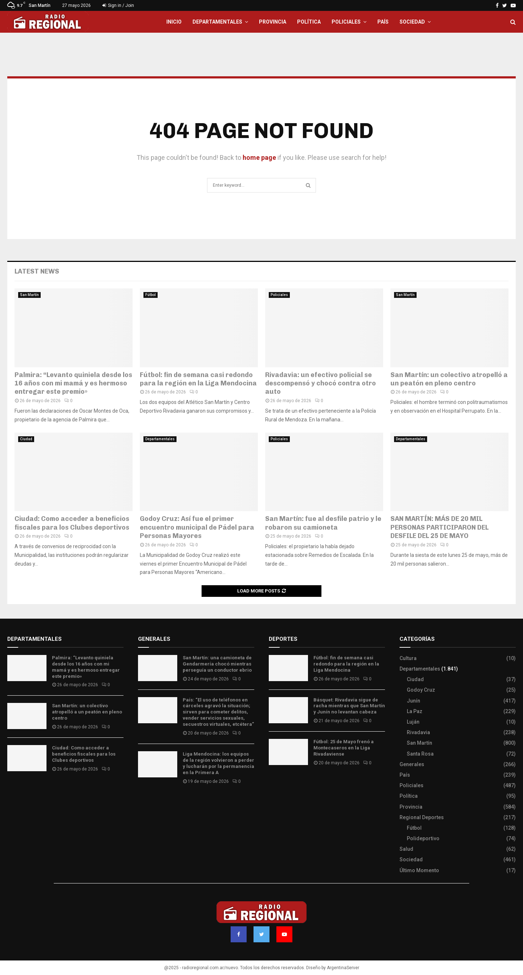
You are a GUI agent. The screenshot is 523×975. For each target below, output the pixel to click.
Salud (406, 849)
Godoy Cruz (421, 690)
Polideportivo (423, 838)
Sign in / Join (118, 5)
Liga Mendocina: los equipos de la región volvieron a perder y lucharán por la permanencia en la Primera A (218, 763)
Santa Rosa (420, 754)
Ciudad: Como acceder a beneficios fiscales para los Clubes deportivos (72, 523)
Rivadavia (418, 732)
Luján (413, 722)
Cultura (408, 658)
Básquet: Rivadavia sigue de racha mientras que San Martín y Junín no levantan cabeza (349, 706)
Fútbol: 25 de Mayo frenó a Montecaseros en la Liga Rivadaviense (343, 748)
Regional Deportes (422, 817)
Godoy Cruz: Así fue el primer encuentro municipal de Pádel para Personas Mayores (197, 527)
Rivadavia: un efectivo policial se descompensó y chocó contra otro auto (320, 383)
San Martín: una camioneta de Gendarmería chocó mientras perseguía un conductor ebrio (217, 664)
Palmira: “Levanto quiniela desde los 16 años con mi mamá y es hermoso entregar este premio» (73, 383)
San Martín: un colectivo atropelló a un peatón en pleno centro (449, 379)
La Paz (414, 711)
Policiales (346, 22)
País (383, 22)
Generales (412, 764)
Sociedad (412, 22)
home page (259, 157)
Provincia (272, 22)
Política (309, 22)
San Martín (29, 295)
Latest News (37, 271)
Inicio (174, 22)
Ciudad (26, 439)
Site (283, 784)
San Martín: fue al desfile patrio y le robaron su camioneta (323, 523)
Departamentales (217, 22)
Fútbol (150, 295)
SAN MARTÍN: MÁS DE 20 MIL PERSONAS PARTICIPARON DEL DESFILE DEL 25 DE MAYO (439, 527)
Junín (413, 701)
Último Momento (419, 870)
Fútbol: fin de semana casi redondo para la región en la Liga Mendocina (198, 379)
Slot (274, 784)
